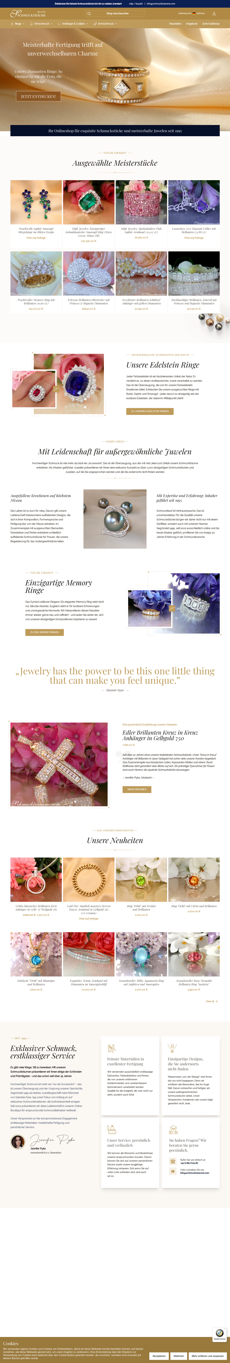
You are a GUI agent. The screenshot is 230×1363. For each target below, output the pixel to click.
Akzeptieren (159, 1356)
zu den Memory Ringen (44, 632)
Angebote (191, 23)
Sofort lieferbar (211, 23)
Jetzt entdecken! (38, 96)
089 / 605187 (136, 3)
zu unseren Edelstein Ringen (150, 411)
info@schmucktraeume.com (161, 3)
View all (212, 320)
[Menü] (225, 1329)
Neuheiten (175, 23)
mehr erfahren (137, 789)
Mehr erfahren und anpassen (208, 1356)
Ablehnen (178, 1356)
